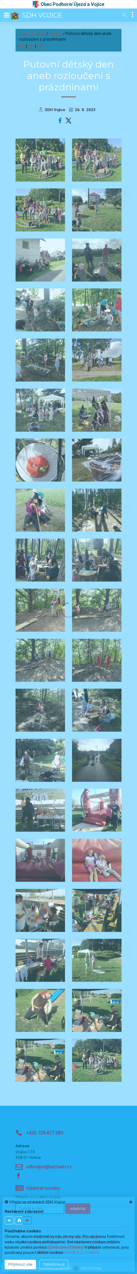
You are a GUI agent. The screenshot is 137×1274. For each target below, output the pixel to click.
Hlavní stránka (32, 33)
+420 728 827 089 (44, 1133)
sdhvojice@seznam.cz (49, 1167)
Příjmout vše (20, 1264)
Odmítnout (54, 1264)
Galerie (55, 33)
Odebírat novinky (43, 1188)
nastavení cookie (65, 1247)
